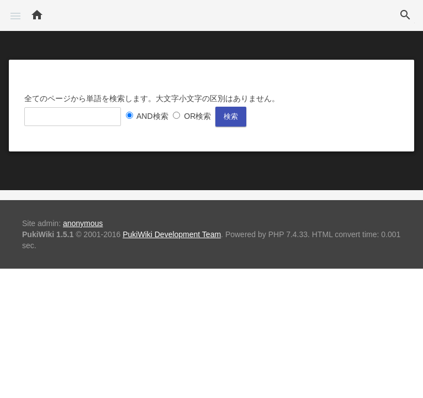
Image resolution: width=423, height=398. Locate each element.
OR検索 (197, 116)
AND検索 (152, 116)
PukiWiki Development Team (172, 234)
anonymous (83, 223)
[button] (15, 15)
